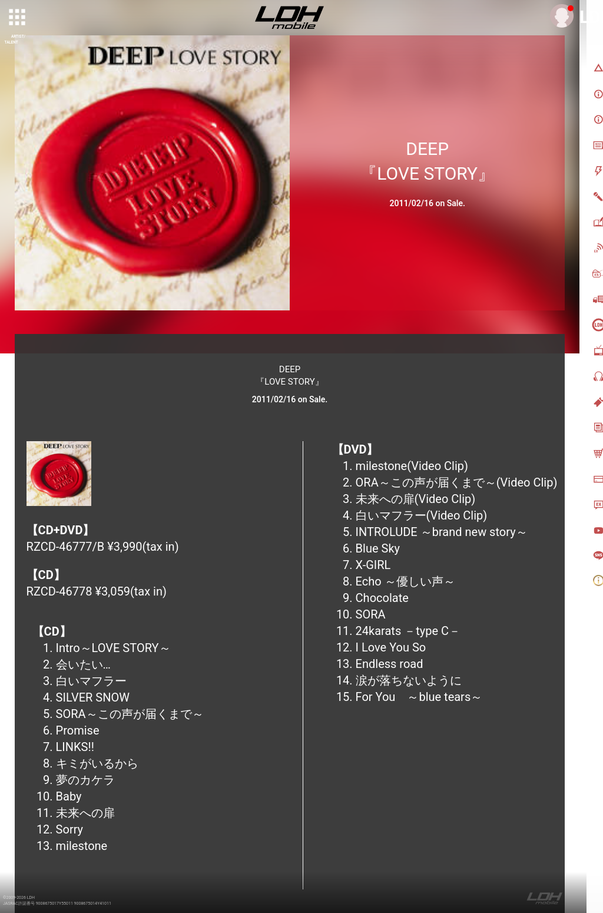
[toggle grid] (18, 18)
